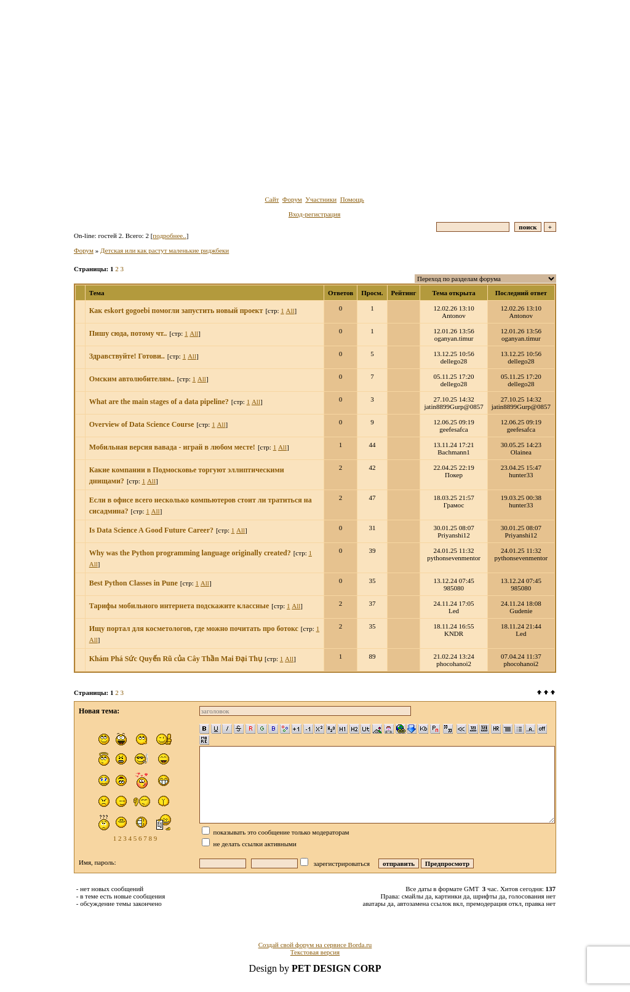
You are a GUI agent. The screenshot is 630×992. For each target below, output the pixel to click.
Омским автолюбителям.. (132, 379)
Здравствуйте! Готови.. (127, 356)
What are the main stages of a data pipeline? (159, 401)
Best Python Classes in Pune (133, 583)
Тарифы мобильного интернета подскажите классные (179, 605)
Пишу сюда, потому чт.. (128, 333)
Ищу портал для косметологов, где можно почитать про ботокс (193, 628)
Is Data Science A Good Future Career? (151, 530)
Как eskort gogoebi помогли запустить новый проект (176, 310)
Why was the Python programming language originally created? (190, 553)
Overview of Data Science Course (141, 424)
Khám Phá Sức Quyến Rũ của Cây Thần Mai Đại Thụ (175, 658)
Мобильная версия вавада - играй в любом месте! (172, 447)
